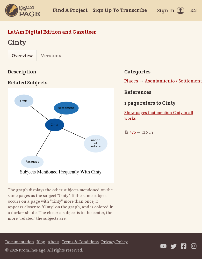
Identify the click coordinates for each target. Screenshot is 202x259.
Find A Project (70, 10)
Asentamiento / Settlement (173, 81)
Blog (41, 242)
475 (132, 132)
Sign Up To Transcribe (120, 10)
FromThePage (32, 250)
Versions (51, 55)
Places (131, 81)
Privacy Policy (114, 242)
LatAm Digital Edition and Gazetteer (52, 31)
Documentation (19, 242)
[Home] (22, 10)
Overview (22, 55)
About (53, 242)
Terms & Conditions (80, 242)
